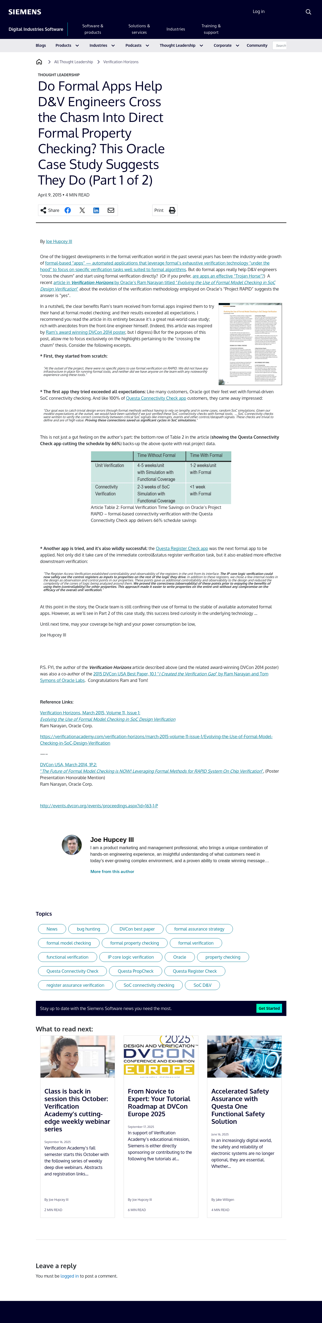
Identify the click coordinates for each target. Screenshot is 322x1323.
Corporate (223, 45)
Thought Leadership (177, 45)
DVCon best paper (137, 929)
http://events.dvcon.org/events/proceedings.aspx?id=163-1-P (99, 805)
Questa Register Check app (182, 548)
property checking (223, 957)
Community (257, 45)
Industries (176, 29)
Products (63, 45)
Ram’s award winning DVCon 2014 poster (85, 332)
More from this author (112, 871)
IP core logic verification (131, 957)
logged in (69, 1276)
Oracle (179, 957)
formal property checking (134, 943)
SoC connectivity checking (149, 985)
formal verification (195, 943)
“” (151, 771)
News (52, 929)
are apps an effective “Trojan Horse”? (228, 276)
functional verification (68, 957)
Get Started (269, 1008)
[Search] (308, 12)
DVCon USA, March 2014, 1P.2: (68, 764)
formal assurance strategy (199, 929)
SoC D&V (202, 985)
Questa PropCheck (135, 971)
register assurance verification (75, 985)
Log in (259, 11)
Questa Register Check (195, 971)
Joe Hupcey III (59, 241)
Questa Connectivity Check (73, 971)
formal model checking (69, 943)
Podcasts (133, 45)
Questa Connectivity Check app (156, 398)
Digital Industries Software (36, 29)
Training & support (211, 29)
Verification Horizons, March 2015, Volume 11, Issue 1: (90, 712)
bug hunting (88, 929)
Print (159, 210)
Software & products (92, 29)
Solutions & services (139, 29)
